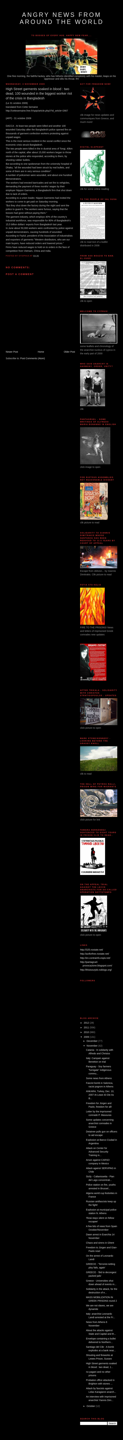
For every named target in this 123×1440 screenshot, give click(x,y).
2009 (87, 1037)
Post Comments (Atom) (32, 358)
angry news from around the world (62, 18)
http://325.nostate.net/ (91, 949)
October (91, 1406)
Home (41, 351)
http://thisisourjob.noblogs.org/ (96, 969)
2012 (87, 1022)
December (92, 1041)
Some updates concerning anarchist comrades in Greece (100, 1123)
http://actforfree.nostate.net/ (94, 953)
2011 (87, 1027)
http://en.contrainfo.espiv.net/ (95, 958)
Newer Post (12, 351)
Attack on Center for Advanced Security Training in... (97, 1152)
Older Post (69, 351)
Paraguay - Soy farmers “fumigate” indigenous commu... (98, 1070)
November (92, 1045)
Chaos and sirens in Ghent (100, 1242)
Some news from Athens (99, 1078)
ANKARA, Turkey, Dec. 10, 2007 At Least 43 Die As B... (100, 1095)
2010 (87, 1032)
